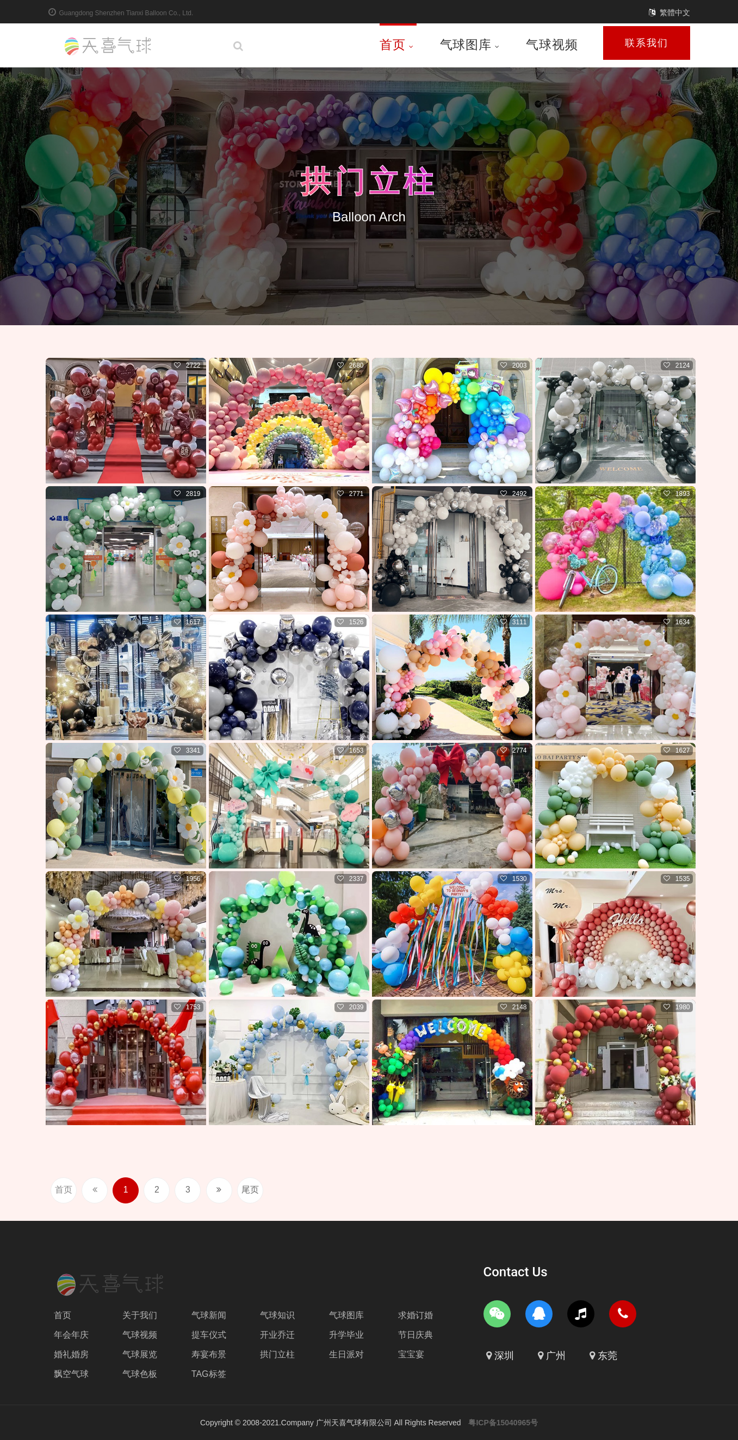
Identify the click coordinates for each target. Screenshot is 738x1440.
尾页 (260, 1190)
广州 (556, 1355)
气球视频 (552, 45)
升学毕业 (346, 1334)
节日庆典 (415, 1334)
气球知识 (277, 1315)
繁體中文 (675, 12)
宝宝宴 (411, 1354)
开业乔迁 (277, 1334)
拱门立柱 (369, 181)
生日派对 (346, 1354)
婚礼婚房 (71, 1354)
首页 (397, 45)
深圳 (504, 1355)
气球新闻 (208, 1315)
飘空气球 (71, 1374)
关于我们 (139, 1315)
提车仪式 (208, 1334)
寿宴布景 (208, 1354)
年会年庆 (71, 1334)
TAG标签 (208, 1374)
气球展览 (139, 1354)
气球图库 (470, 45)
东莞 (607, 1355)
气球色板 (139, 1374)
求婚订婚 (415, 1315)
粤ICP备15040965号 (503, 1422)
